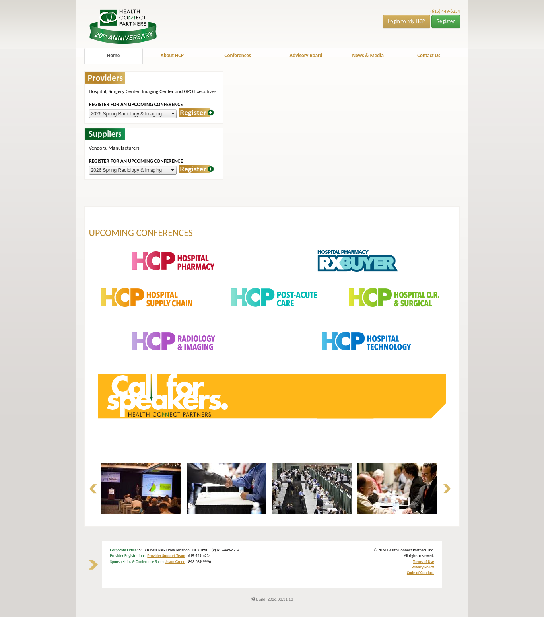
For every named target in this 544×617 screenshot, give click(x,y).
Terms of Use (423, 561)
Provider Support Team (166, 555)
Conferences (238, 55)
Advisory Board (305, 55)
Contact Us (428, 55)
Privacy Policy (423, 567)
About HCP (172, 55)
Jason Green (175, 561)
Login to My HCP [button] (406, 21)
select (173, 113)
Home (113, 55)
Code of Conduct (420, 572)
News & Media (368, 55)
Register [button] (446, 21)
